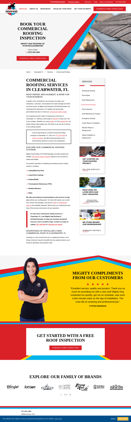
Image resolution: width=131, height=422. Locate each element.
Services (23, 9)
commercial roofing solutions (40, 157)
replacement (64, 121)
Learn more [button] (58, 418)
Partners (88, 2)
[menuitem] (23, 9)
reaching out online (55, 224)
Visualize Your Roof (62, 9)
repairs (52, 121)
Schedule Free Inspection (109, 9)
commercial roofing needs (58, 112)
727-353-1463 (121, 2)
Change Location (73, 2)
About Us (34, 9)
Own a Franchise (106, 2)
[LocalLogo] (11, 9)
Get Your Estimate (82, 9)
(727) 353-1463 (34, 52)
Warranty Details (93, 230)
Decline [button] (113, 418)
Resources (45, 9)
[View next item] (70, 394)
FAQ (95, 2)
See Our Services (92, 169)
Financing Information (93, 201)
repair (55, 203)
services (55, 119)
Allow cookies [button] (123, 418)
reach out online (37, 138)
